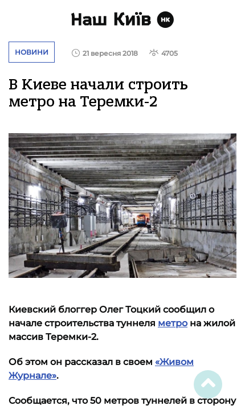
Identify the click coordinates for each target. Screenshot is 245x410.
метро (172, 323)
